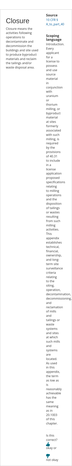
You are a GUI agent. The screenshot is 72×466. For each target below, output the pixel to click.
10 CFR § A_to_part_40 (55, 22)
